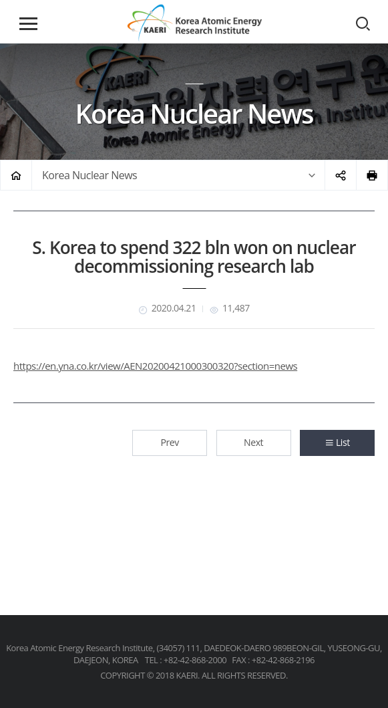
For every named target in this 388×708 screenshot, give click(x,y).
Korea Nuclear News (89, 175)
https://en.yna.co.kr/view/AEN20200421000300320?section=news (155, 365)
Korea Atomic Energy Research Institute (194, 22)
